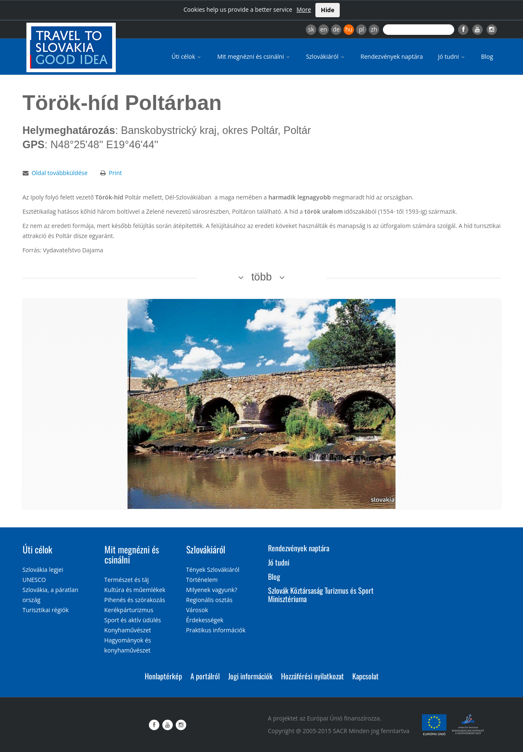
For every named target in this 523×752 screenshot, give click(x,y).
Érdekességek (205, 620)
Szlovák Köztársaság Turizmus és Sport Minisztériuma (321, 594)
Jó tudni (452, 56)
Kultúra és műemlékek (135, 590)
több (261, 277)
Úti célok (187, 56)
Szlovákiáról (326, 56)
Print (115, 173)
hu (348, 29)
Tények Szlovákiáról (212, 570)
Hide (327, 10)
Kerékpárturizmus (129, 610)
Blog (487, 56)
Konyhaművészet (127, 630)
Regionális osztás (209, 600)
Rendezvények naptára (392, 56)
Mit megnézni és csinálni (254, 56)
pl (361, 29)
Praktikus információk (216, 630)
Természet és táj (126, 580)
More (304, 9)
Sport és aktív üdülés (132, 620)
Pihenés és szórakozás (134, 600)
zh (374, 29)
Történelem (202, 580)
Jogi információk (250, 676)
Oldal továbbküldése (59, 173)
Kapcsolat (365, 676)
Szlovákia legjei (43, 570)
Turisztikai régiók (46, 610)
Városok (197, 610)
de (336, 29)
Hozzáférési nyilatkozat (312, 676)
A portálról (205, 676)
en (323, 29)
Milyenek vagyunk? (211, 590)
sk (311, 29)
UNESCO (34, 580)
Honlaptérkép (163, 676)
